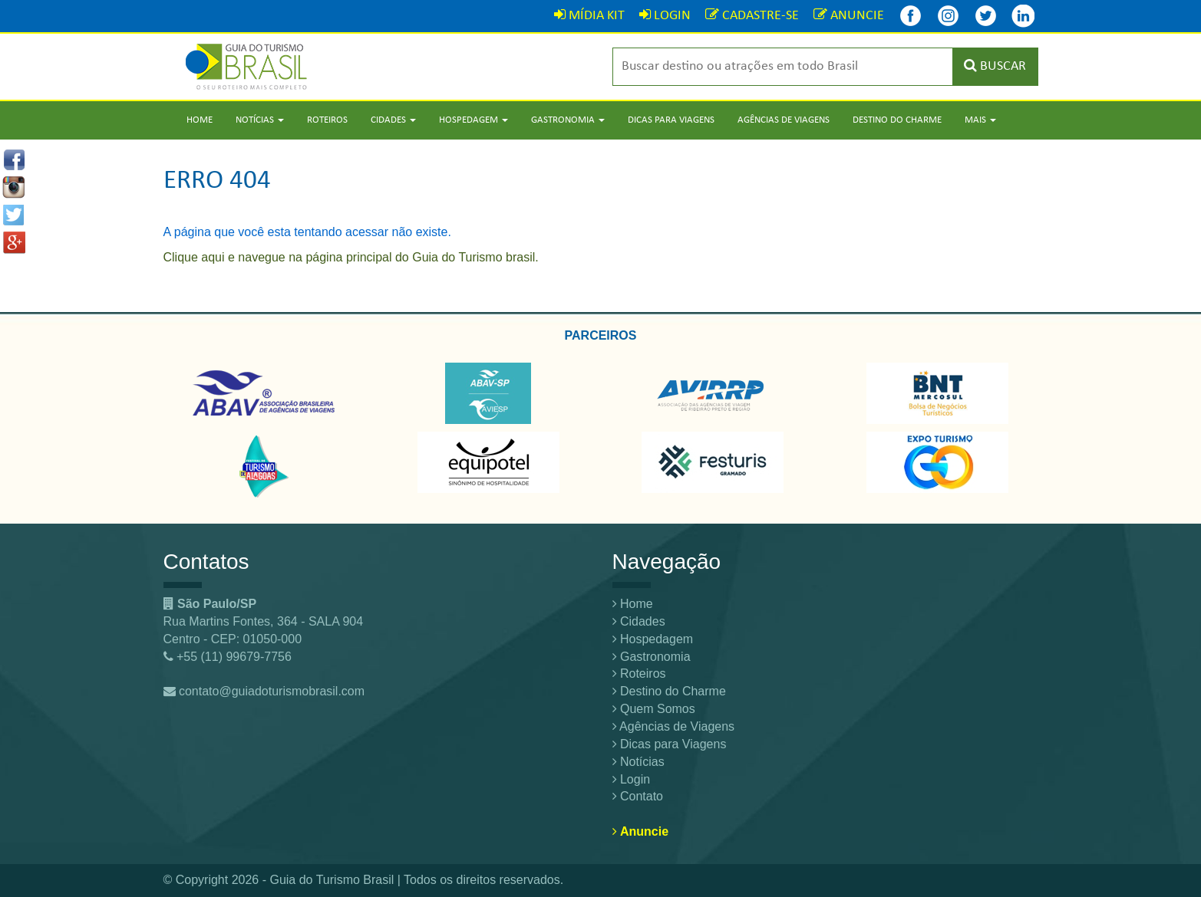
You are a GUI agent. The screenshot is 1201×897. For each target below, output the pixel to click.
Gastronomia (651, 656)
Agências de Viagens (783, 120)
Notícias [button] (260, 120)
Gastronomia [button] (568, 120)
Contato (637, 796)
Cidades (638, 621)
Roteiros (327, 120)
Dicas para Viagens (671, 120)
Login (631, 779)
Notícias (638, 761)
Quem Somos (653, 708)
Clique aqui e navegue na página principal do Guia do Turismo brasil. (351, 257)
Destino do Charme (897, 120)
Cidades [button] (393, 120)
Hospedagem (653, 639)
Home (199, 120)
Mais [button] (980, 120)
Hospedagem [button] (473, 120)
